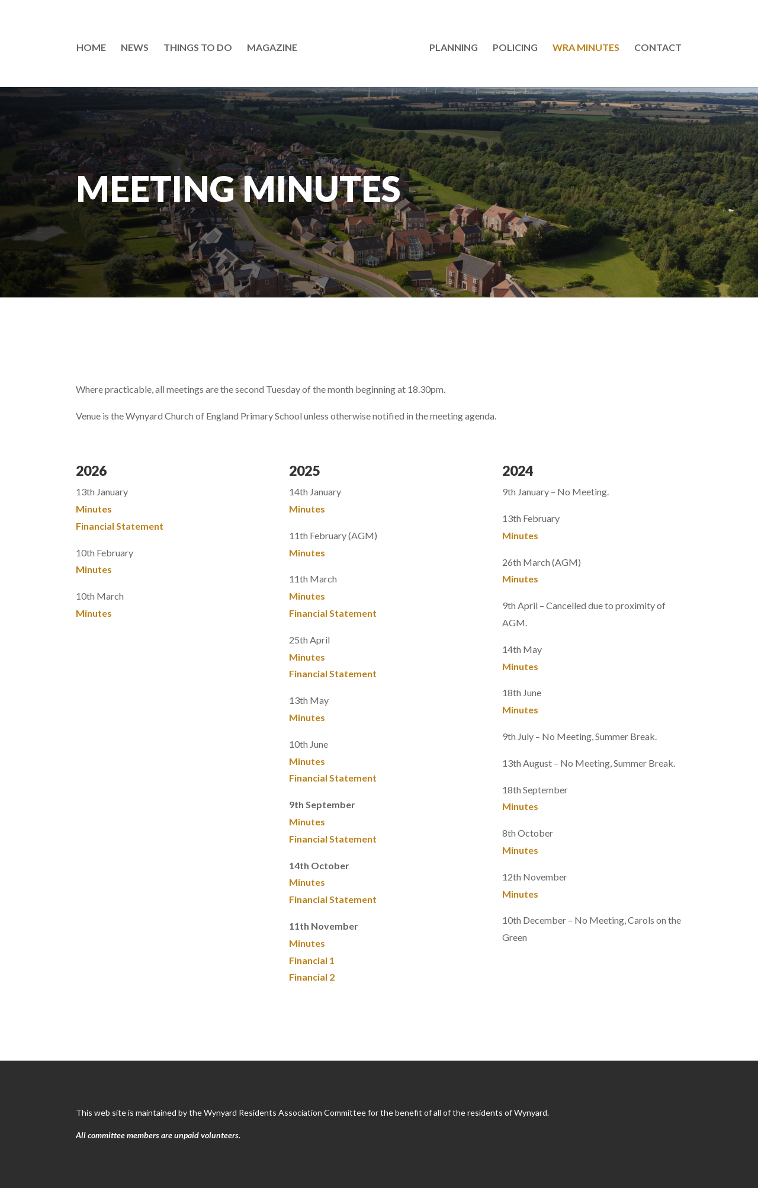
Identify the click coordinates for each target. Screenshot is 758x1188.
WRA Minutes (583, 46)
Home (93, 46)
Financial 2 (312, 976)
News (137, 46)
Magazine (274, 46)
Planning (451, 46)
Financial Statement (119, 525)
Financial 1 (312, 960)
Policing (512, 46)
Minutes (94, 508)
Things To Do (200, 46)
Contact (655, 46)
